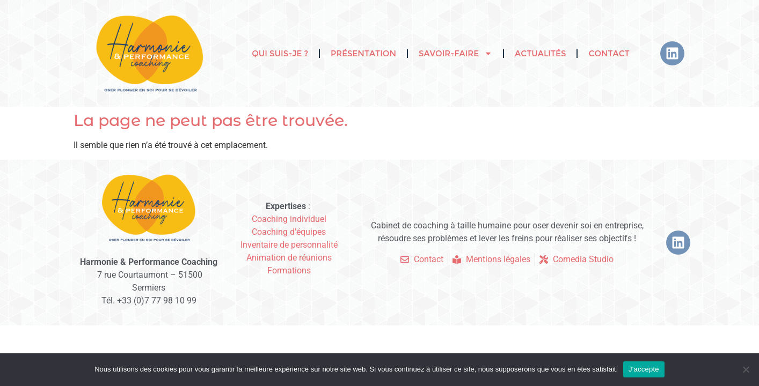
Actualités (540, 53)
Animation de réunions (289, 258)
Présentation (363, 53)
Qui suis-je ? (280, 53)
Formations (289, 270)
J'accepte (644, 369)
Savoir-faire (455, 53)
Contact (608, 53)
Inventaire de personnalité (289, 245)
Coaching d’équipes (289, 232)
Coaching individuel (289, 219)
